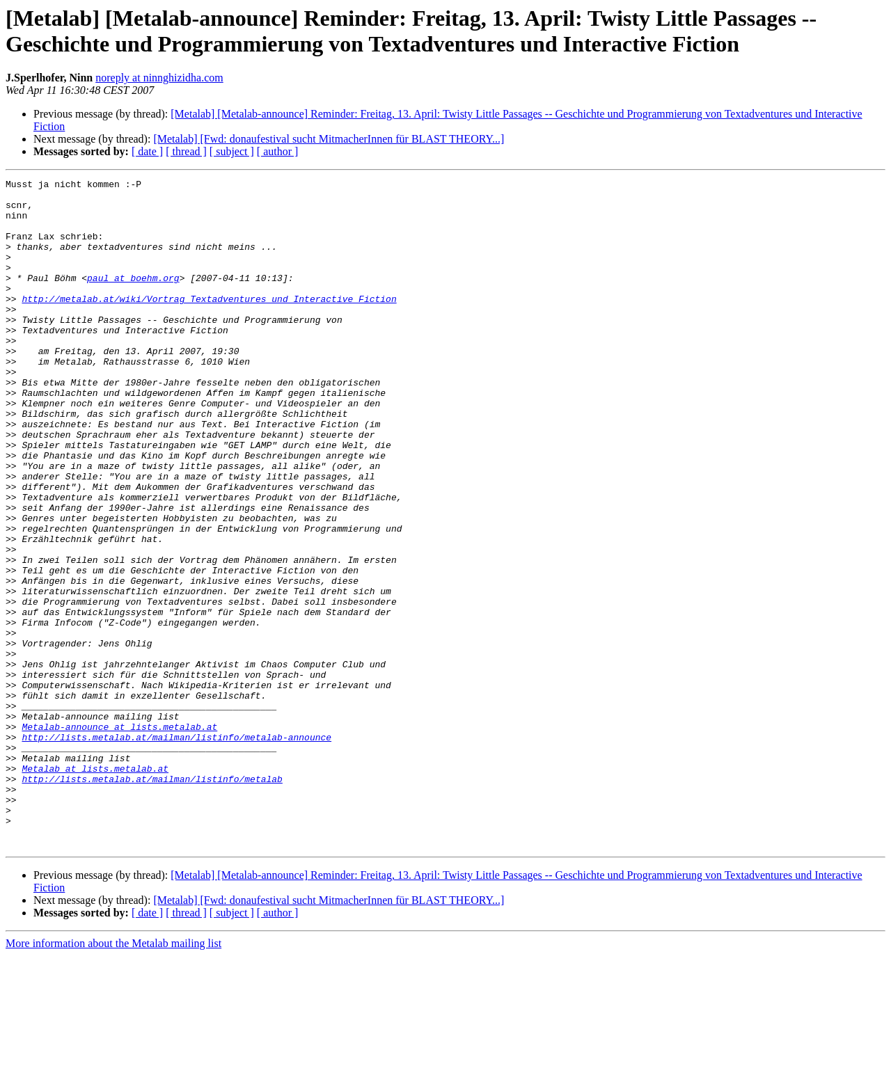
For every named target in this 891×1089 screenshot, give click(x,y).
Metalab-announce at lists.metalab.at (119, 837)
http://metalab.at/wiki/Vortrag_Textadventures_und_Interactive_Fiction (209, 323)
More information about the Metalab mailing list (113, 1077)
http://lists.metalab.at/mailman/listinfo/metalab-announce (176, 849)
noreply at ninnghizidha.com (159, 78)
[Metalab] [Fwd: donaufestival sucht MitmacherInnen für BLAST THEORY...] (328, 139)
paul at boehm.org (133, 298)
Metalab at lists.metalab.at (95, 887)
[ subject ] (232, 151)
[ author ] (278, 151)
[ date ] (147, 151)
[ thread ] (186, 151)
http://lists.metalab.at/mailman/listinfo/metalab (152, 899)
